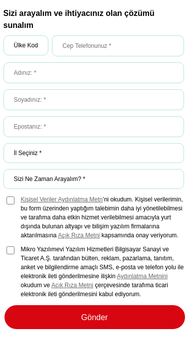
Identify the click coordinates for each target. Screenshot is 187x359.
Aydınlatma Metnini (142, 276)
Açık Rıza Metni (79, 235)
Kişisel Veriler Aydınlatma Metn (62, 199)
